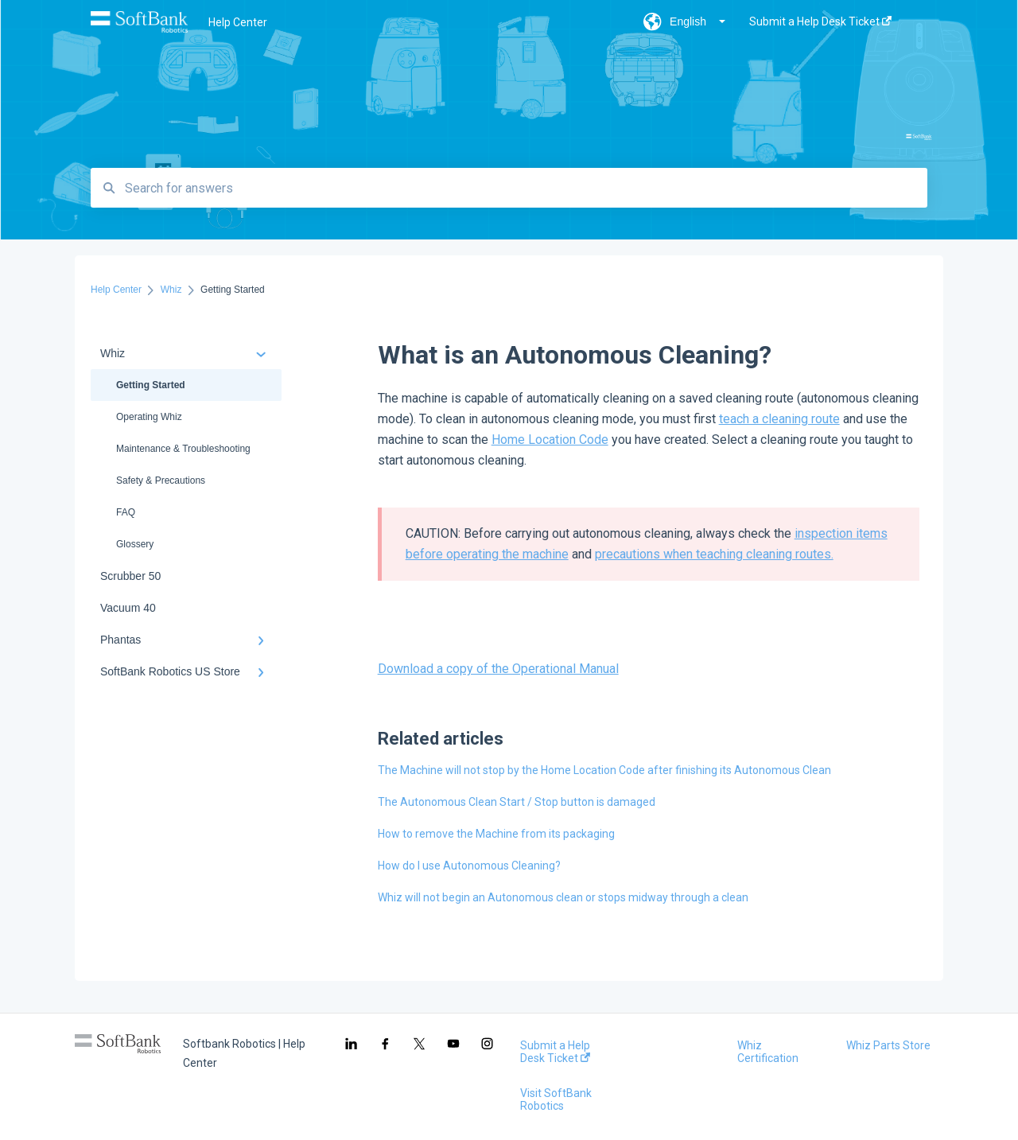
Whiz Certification (767, 1051)
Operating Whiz (149, 416)
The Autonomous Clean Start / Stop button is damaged (516, 802)
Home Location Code (550, 439)
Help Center (237, 22)
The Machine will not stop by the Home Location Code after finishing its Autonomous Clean (604, 770)
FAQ (125, 512)
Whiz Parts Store (888, 1045)
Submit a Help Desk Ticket (555, 1051)
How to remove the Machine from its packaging (496, 833)
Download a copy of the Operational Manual (498, 668)
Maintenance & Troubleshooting (183, 448)
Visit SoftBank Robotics (556, 1099)
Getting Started (150, 385)
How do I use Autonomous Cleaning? (469, 865)
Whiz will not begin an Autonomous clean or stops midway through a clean (563, 897)
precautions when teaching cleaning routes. (714, 554)
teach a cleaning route (779, 418)
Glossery (134, 544)
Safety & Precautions (160, 480)
